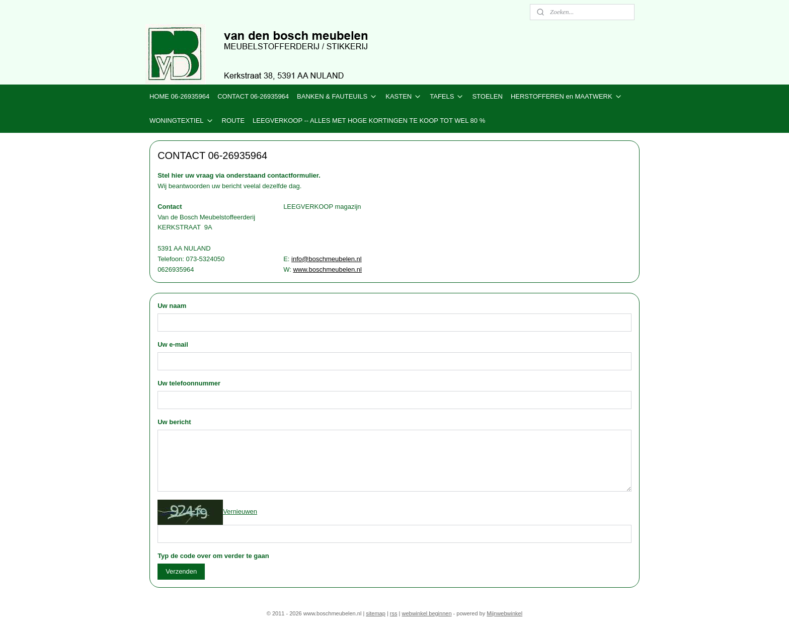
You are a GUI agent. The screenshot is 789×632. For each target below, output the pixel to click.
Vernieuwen (240, 511)
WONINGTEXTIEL (181, 121)
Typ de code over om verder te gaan (213, 556)
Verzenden (181, 571)
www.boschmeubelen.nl (327, 269)
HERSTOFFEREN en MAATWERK (566, 97)
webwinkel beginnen (426, 613)
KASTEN (403, 97)
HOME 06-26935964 (179, 96)
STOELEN (487, 96)
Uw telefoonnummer (188, 383)
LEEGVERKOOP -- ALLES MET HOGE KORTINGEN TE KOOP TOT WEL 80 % (369, 120)
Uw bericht (174, 422)
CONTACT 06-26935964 (253, 96)
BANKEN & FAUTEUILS (337, 97)
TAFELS (447, 97)
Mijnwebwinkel (504, 613)
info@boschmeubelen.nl (326, 259)
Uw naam (171, 305)
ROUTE (233, 120)
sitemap (375, 613)
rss (394, 613)
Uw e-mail (172, 344)
